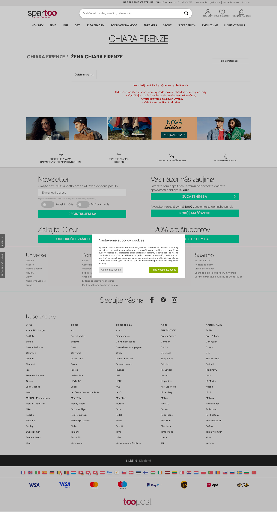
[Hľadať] (186, 13)
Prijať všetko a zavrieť (164, 269)
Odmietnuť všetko (111, 269)
